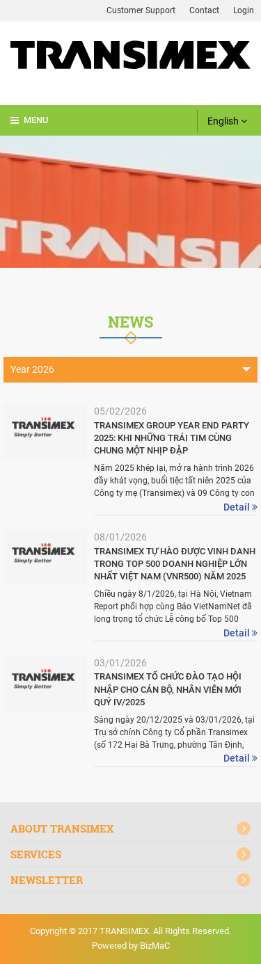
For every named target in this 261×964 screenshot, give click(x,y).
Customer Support (140, 10)
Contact (204, 10)
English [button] (227, 121)
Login (243, 10)
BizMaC (155, 945)
